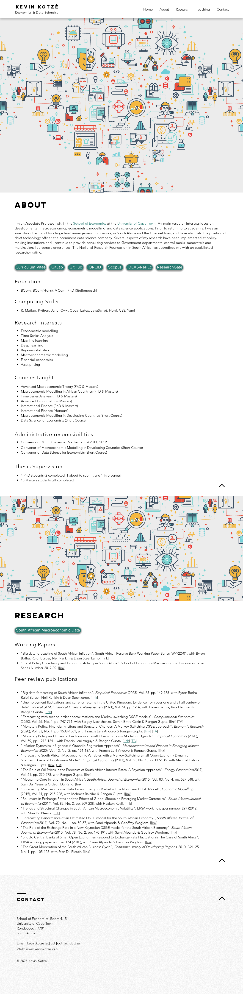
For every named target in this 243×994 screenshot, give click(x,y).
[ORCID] (94, 267)
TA (155, 731)
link (61, 668)
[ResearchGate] (169, 267)
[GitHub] (76, 267)
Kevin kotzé (37, 7)
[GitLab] (57, 267)
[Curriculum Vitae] (30, 267)
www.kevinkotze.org (42, 949)
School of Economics (89, 223)
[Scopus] (114, 267)
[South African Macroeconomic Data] (48, 630)
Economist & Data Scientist (36, 12)
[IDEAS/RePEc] (139, 267)
